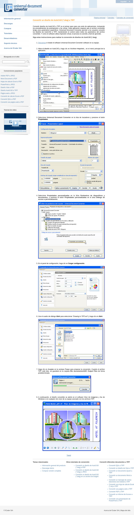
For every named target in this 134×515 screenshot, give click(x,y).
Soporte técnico (8, 43)
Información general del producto (53, 465)
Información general (10, 18)
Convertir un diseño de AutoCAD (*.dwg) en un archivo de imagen (87, 475)
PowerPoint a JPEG (8, 84)
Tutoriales (6, 33)
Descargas (6, 23)
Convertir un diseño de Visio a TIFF (121, 468)
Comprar (5, 28)
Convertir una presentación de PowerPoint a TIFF (119, 500)
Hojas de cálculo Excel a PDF (11, 82)
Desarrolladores (8, 38)
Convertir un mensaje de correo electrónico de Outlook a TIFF (120, 481)
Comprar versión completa (51, 471)
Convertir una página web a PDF (12, 102)
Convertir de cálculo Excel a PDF (12, 96)
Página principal (99, 18)
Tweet (69, 455)
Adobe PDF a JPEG (8, 76)
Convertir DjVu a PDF (8, 99)
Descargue (42, 43)
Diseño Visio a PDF (8, 87)
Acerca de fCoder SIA (11, 48)
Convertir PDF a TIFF (116, 492)
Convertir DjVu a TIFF (116, 465)
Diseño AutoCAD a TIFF (9, 90)
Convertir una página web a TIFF (120, 489)
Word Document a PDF (9, 79)
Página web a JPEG (8, 93)
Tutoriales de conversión (125, 18)
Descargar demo (48, 468)
